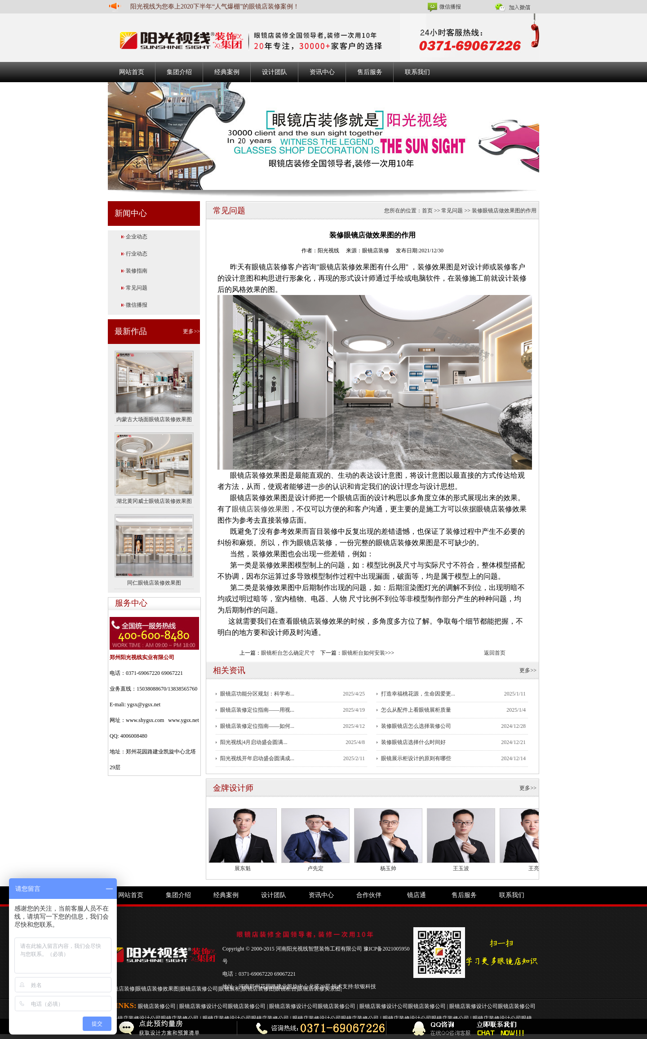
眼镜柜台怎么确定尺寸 (288, 653)
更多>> (191, 331)
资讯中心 (322, 72)
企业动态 (136, 236)
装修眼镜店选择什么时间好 (413, 742)
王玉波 (461, 868)
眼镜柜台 (286, 989)
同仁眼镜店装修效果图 (154, 583)
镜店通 (416, 895)
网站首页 (131, 72)
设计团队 (274, 72)
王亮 (533, 868)
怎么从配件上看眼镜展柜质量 (416, 710)
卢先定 (315, 868)
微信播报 (450, 7)
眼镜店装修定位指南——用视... (257, 710)
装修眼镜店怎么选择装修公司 (416, 726)
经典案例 (226, 72)
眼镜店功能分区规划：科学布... (257, 694)
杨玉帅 (388, 868)
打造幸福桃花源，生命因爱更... (418, 694)
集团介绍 (179, 72)
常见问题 (136, 288)
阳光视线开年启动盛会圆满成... (257, 758)
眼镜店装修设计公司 (203, 1006)
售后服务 (369, 72)
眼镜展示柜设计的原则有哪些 (416, 758)
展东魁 (243, 868)
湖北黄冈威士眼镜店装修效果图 (154, 501)
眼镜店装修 (121, 989)
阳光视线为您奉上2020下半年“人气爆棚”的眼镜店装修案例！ (214, 6)
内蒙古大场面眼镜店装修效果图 (154, 419)
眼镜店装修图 (258, 989)
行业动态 (136, 254)
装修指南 (136, 271)
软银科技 (365, 986)
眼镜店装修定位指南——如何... (257, 726)
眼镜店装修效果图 (260, 509)
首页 (427, 210)
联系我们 (417, 72)
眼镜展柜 (229, 989)
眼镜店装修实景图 (319, 989)
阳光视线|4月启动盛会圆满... (253, 742)
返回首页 (494, 653)
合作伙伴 (368, 895)
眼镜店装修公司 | (158, 1006)
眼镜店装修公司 (199, 989)
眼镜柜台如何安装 (363, 653)
